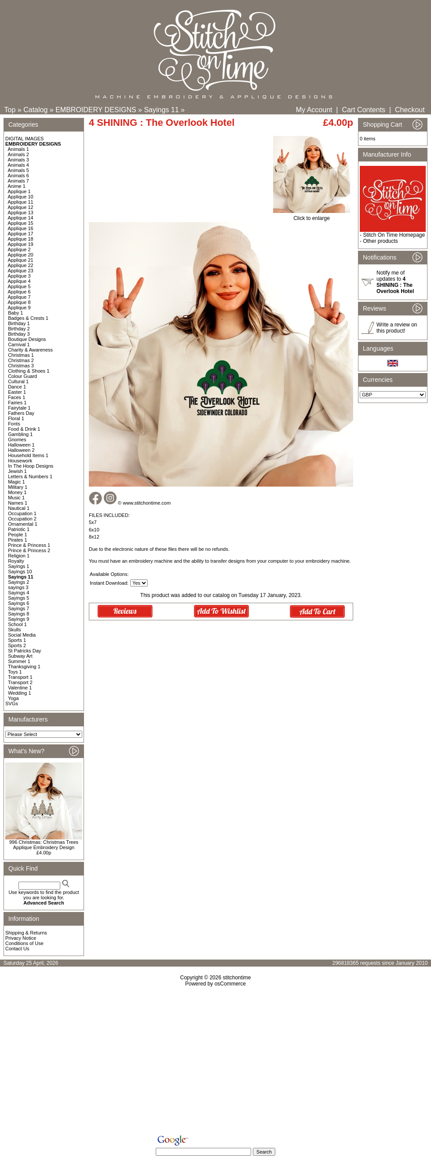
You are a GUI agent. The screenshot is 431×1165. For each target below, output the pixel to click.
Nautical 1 (18, 508)
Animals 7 (18, 180)
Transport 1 (20, 677)
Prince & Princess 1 (29, 545)
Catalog (35, 110)
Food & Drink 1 (24, 429)
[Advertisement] (215, 1062)
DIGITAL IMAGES (24, 138)
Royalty (16, 561)
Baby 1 (15, 312)
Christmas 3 (21, 365)
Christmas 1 (21, 355)
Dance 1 (17, 386)
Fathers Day (21, 413)
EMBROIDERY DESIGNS (95, 110)
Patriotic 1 (18, 529)
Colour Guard (22, 376)
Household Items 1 (28, 455)
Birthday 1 (19, 323)
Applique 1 (19, 191)
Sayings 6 (18, 603)
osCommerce (230, 984)
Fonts (14, 423)
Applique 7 (19, 297)
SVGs (11, 703)
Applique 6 (19, 291)
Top (10, 110)
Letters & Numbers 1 (30, 476)
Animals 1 (18, 149)
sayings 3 (18, 587)
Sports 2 (17, 645)
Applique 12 (20, 207)
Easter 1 (17, 392)
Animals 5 (18, 170)
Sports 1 (17, 640)
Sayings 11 (161, 110)
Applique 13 (20, 212)
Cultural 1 (18, 381)
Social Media (22, 634)
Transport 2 (20, 682)
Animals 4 (18, 165)
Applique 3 (19, 275)
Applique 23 (20, 270)
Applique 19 (20, 244)
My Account (314, 110)
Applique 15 (20, 223)
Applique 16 (20, 228)
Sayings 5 (18, 598)
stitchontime (237, 977)
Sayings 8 (18, 613)
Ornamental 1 (22, 524)
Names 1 (17, 503)
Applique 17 (20, 233)
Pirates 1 (17, 539)
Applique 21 (20, 260)
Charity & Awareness (30, 349)
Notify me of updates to (395, 282)
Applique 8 (19, 302)
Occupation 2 (22, 518)
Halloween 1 (21, 444)
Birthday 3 (19, 334)
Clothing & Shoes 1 (28, 371)
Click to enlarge (311, 215)
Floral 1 (16, 418)
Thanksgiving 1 (24, 666)
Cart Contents (363, 110)
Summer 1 (19, 661)
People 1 (17, 534)
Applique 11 (20, 202)
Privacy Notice (20, 938)
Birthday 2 (19, 328)
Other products (380, 241)
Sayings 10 (20, 571)
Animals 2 (18, 154)
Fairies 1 (17, 402)
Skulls (14, 629)
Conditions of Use (24, 943)
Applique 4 (19, 281)
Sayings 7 (18, 608)
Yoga (13, 698)
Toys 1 (15, 671)
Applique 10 (20, 196)
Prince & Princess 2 (29, 550)
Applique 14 (20, 217)
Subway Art (20, 656)
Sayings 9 (18, 619)
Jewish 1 (17, 471)
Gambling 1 (20, 434)
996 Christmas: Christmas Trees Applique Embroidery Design (43, 844)
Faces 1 (16, 397)
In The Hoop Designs (30, 466)
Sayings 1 (18, 566)
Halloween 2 (21, 450)
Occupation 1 (22, 513)
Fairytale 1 (19, 407)
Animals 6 (18, 175)
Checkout (410, 110)
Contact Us (17, 948)
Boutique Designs (27, 339)
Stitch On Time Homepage (394, 235)
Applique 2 (19, 249)
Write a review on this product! (396, 328)
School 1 (17, 624)
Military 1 (17, 487)
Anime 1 (17, 186)
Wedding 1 (19, 693)
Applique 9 (19, 307)
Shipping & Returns (26, 932)
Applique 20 (20, 254)
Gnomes (17, 439)
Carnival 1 (19, 344)
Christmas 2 (21, 360)
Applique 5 (19, 286)
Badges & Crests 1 (28, 318)
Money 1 (17, 492)
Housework (20, 460)
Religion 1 (18, 555)
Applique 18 (20, 239)
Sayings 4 (18, 592)
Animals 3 (18, 159)
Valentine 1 (20, 687)
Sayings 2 (18, 582)
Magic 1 (16, 481)
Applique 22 (20, 265)
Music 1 (16, 497)
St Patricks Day (24, 650)
